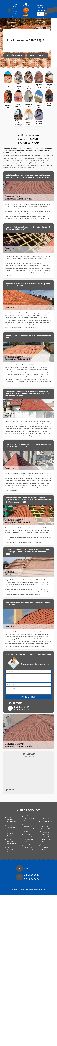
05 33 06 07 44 (14, 6)
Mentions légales (39, 889)
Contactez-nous (37, 55)
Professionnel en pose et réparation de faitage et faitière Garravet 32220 (46, 837)
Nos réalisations (14, 55)
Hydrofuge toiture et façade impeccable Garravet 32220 (46, 825)
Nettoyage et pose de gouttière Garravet (12, 833)
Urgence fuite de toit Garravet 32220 (46, 847)
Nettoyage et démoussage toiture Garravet (12, 819)
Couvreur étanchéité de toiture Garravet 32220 (29, 827)
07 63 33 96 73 (14, 13)
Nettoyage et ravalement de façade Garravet (11, 841)
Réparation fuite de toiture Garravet (12, 849)
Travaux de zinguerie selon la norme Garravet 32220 (29, 838)
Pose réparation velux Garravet (11, 826)
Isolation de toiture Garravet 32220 (29, 818)
